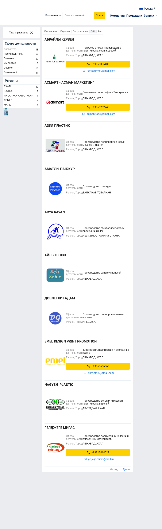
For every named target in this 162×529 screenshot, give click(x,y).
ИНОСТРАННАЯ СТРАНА (21, 96)
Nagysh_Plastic (59, 385)
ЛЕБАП (21, 101)
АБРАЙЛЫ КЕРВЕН (59, 39)
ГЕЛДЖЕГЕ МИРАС (60, 428)
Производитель (21, 54)
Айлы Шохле (56, 255)
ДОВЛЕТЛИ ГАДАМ (60, 298)
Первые (65, 31)
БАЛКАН (21, 91)
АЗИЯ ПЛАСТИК (57, 126)
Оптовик (21, 59)
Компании (117, 15)
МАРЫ (21, 105)
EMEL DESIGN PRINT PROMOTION (71, 341)
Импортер (21, 63)
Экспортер (21, 50)
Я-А (100, 31)
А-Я (93, 31)
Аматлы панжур (60, 169)
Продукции (134, 15)
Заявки (149, 15)
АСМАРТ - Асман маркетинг (69, 83)
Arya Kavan (55, 212)
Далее (126, 469)
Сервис (21, 68)
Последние (51, 31)
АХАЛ (21, 87)
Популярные (80, 31)
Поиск (99, 15)
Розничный (21, 73)
